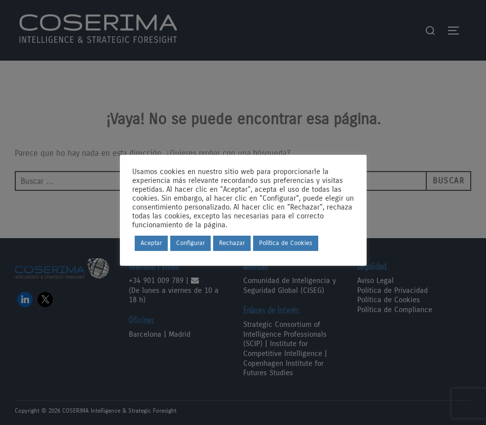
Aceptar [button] (151, 243)
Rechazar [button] (232, 243)
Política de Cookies (285, 243)
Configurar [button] (190, 243)
